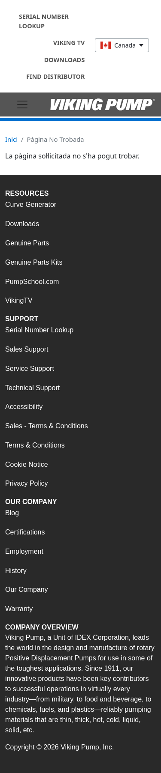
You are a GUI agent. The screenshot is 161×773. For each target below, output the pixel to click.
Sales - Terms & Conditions (46, 426)
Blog (12, 512)
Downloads (64, 60)
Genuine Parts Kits (33, 262)
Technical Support (32, 387)
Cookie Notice (26, 464)
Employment (24, 551)
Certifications (25, 532)
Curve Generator (30, 204)
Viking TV (69, 43)
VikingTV (19, 300)
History (16, 570)
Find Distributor (55, 76)
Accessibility (24, 406)
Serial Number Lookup (44, 21)
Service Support (29, 368)
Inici (11, 139)
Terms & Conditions (35, 445)
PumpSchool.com (32, 281)
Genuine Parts (27, 243)
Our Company (26, 589)
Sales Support (27, 349)
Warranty (19, 608)
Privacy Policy (26, 483)
